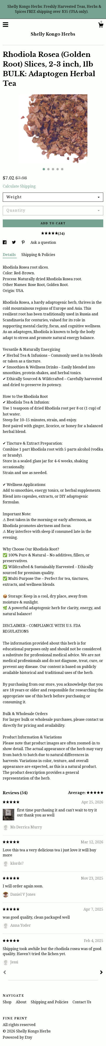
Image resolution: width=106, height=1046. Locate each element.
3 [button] (53, 169)
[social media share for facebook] (5, 242)
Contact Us (82, 1002)
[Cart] (100, 25)
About (21, 1002)
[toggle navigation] (5, 24)
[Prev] (4, 972)
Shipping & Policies (38, 254)
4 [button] (57, 169)
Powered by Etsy (17, 1037)
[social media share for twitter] (14, 242)
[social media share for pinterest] (23, 242)
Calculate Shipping (19, 186)
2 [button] (48, 169)
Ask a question (43, 242)
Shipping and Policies (50, 1002)
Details (10, 254)
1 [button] (44, 169)
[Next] (101, 972)
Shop (7, 1002)
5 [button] (62, 169)
